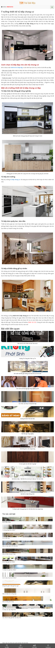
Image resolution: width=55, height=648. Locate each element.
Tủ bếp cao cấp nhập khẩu (9, 609)
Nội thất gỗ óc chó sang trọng (27, 449)
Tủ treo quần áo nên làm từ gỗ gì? (27, 464)
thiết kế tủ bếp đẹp (17, 67)
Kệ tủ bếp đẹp (6, 538)
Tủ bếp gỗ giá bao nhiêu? (8, 530)
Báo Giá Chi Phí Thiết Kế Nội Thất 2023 (27, 343)
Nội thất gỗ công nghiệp (27, 433)
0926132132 (10, 7)
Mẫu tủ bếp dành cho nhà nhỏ (10, 546)
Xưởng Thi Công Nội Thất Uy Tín (27, 358)
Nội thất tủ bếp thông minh (27, 494)
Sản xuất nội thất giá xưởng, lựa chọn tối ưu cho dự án (27, 373)
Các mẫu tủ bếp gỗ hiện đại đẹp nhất (11, 617)
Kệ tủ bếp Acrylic (6, 522)
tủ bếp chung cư (15, 179)
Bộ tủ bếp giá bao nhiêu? (8, 562)
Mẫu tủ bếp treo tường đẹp (9, 594)
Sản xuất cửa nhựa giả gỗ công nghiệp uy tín (27, 388)
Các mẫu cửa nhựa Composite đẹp (27, 403)
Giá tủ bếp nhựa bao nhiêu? (9, 578)
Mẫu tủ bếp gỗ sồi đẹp (8, 601)
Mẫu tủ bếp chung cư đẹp (8, 554)
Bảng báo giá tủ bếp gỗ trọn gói (10, 586)
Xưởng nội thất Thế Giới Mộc (27, 418)
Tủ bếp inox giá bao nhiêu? (9, 570)
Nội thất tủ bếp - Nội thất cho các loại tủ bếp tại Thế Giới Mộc (27, 479)
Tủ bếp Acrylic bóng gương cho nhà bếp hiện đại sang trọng (27, 509)
